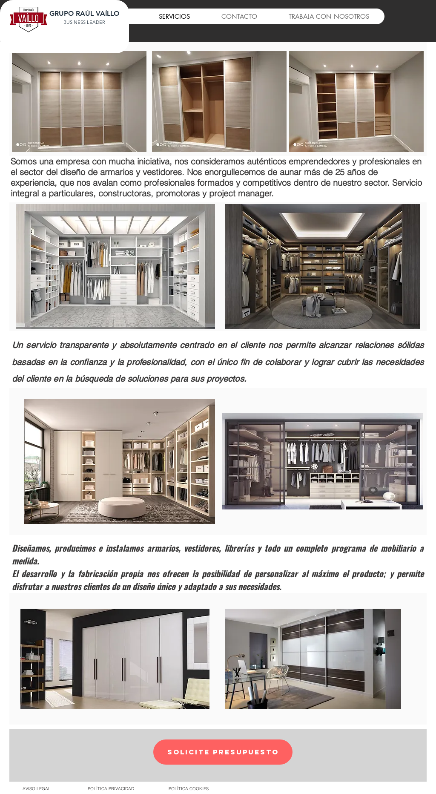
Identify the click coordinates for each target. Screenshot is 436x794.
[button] (223, 752)
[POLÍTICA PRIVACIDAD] (111, 788)
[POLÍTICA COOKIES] (188, 788)
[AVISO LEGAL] (36, 788)
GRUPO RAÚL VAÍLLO (84, 13)
